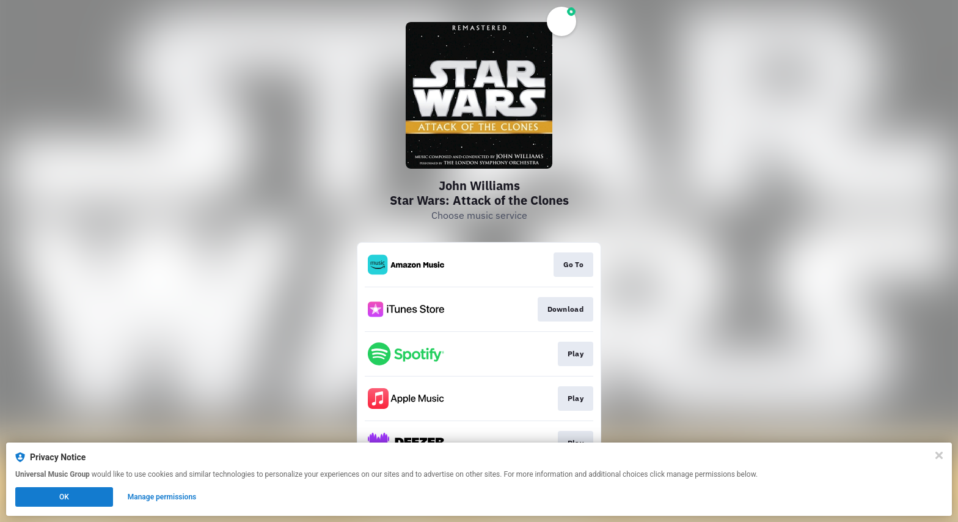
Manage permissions (162, 497)
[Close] (939, 455)
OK (64, 497)
